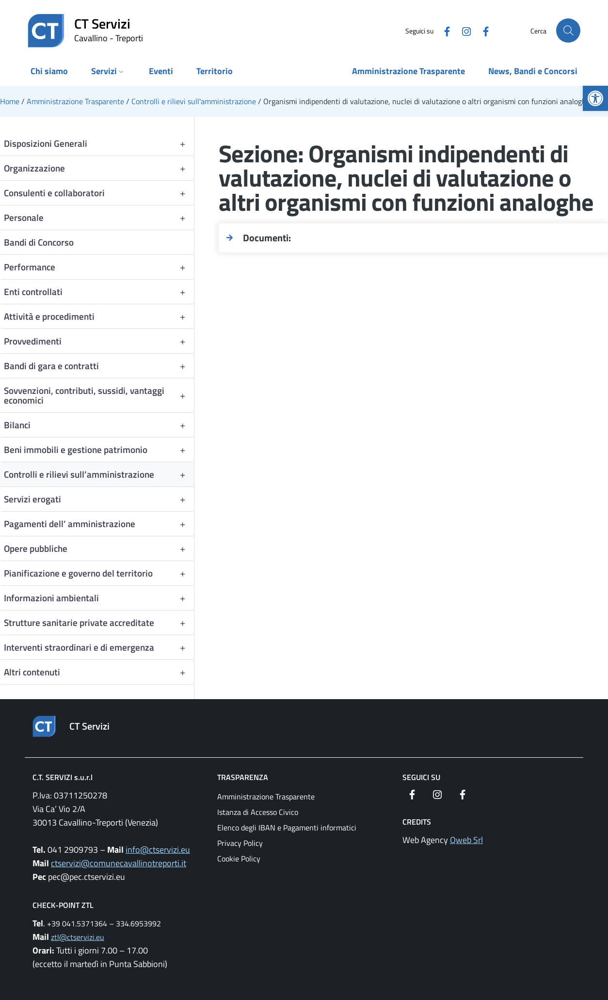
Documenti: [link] (267, 237)
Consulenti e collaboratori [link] (99, 193)
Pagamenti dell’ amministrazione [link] (99, 524)
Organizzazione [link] (99, 168)
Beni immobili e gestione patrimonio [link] (99, 450)
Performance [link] (99, 267)
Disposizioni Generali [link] (99, 143)
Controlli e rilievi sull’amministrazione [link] (99, 474)
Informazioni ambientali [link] (99, 598)
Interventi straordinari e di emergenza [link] (99, 647)
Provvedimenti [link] (99, 341)
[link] (595, 98)
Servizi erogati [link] (99, 499)
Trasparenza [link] (242, 777)
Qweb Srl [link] (466, 839)
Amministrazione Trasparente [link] (266, 796)
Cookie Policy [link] (238, 858)
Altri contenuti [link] (99, 672)
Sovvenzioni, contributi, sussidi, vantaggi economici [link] (99, 395)
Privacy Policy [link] (240, 843)
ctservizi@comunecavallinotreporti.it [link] (118, 863)
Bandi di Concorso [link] (39, 242)
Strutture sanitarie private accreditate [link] (99, 622)
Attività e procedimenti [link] (99, 316)
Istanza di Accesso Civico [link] (257, 812)
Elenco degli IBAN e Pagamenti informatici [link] (286, 827)
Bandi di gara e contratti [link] (99, 366)
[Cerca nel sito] (568, 30)
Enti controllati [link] (99, 292)
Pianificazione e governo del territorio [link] (99, 573)
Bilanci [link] (99, 425)
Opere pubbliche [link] (99, 548)
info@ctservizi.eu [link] (158, 849)
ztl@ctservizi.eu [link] (77, 937)
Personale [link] (99, 217)
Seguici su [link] (421, 777)
